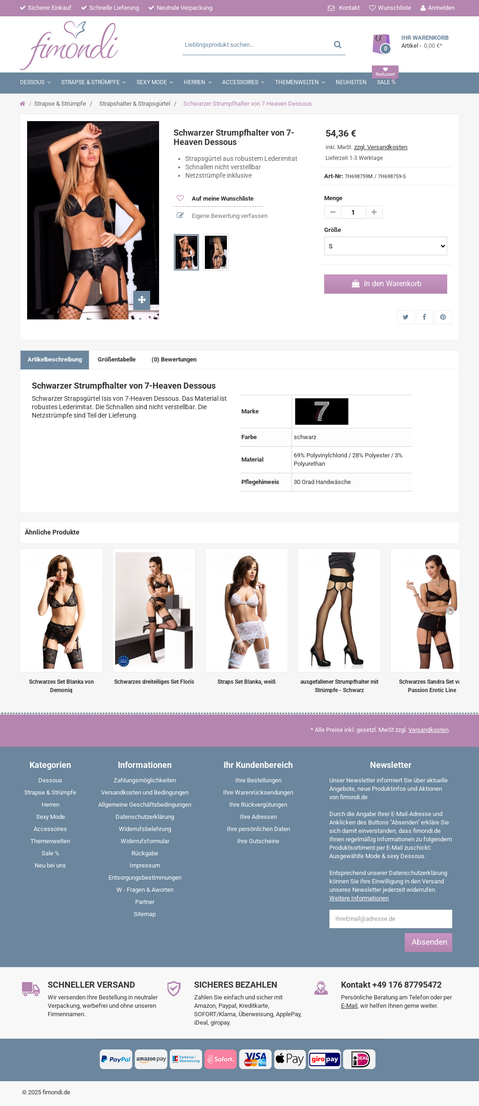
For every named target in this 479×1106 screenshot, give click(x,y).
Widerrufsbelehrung (145, 828)
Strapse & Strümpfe (60, 103)
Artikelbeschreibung (55, 359)
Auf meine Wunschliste (222, 198)
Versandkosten (428, 729)
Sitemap (145, 914)
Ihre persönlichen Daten (258, 828)
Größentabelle (117, 359)
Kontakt (349, 7)
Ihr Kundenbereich (258, 765)
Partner (144, 901)
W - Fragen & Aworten (145, 889)
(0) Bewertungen (174, 359)
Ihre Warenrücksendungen (258, 792)
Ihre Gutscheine (258, 841)
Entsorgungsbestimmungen (145, 877)
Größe (333, 229)
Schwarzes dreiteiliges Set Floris (154, 682)
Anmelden (441, 7)
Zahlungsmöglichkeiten (145, 780)
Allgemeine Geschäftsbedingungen (144, 804)
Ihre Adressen (258, 816)
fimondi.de (56, 1092)
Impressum (145, 865)
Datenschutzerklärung (145, 816)
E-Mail (349, 1005)
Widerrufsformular (145, 841)
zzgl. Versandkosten (380, 147)
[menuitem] (50, 782)
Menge (333, 198)
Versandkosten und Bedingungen (145, 792)
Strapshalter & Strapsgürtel (134, 103)
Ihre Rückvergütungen (258, 804)
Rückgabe (144, 853)
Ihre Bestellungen (258, 780)
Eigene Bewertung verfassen (229, 215)
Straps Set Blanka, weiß (247, 682)
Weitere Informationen (359, 898)
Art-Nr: (333, 176)
